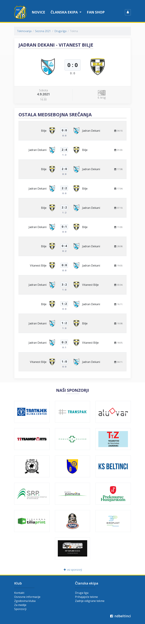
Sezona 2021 (43, 31)
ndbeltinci (120, 616)
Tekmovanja (24, 31)
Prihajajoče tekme (86, 597)
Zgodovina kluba (24, 601)
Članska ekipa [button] (65, 12)
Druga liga (60, 31)
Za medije (20, 605)
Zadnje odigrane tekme (89, 601)
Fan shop (96, 12)
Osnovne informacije (27, 597)
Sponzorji (20, 609)
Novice (38, 12)
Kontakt (19, 593)
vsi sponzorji (72, 570)
